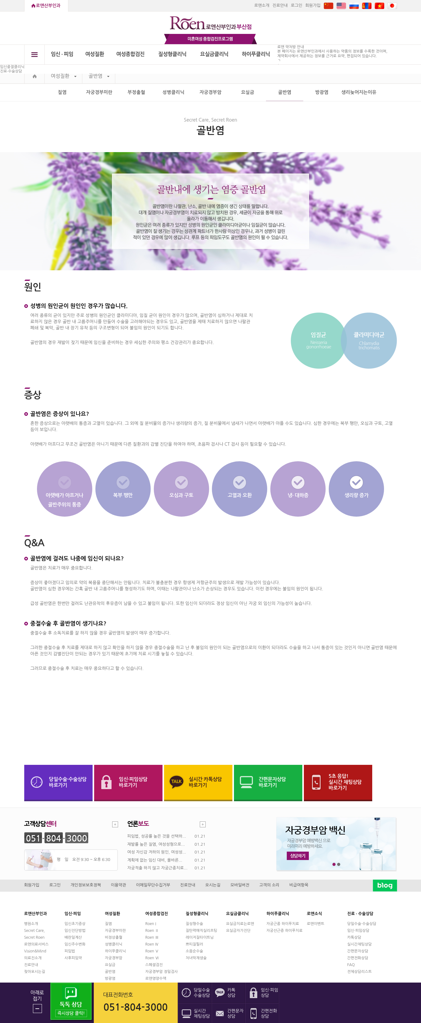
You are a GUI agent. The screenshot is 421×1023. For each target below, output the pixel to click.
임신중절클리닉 (12, 67)
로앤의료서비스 (36, 944)
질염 (62, 92)
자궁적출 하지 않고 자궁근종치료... (157, 868)
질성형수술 (194, 924)
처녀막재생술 (196, 958)
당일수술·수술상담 (362, 924)
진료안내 (280, 5)
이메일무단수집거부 (153, 885)
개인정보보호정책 (86, 885)
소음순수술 (194, 951)
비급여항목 (298, 885)
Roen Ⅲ (152, 937)
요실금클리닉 (214, 54)
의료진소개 (33, 958)
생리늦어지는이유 (359, 92)
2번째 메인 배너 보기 (339, 864)
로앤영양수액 (156, 978)
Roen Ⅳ (152, 944)
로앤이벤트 (315, 924)
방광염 (321, 92)
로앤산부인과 (48, 5)
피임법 (70, 951)
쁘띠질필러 (194, 944)
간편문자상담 (357, 951)
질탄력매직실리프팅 (201, 930)
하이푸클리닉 (256, 54)
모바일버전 (239, 885)
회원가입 (313, 5)
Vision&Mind (35, 951)
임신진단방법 (75, 930)
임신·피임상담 (358, 930)
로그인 (296, 5)
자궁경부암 (210, 92)
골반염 (99, 76)
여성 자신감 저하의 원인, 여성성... (156, 852)
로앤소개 (261, 5)
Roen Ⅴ (152, 951)
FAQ (351, 965)
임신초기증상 (75, 924)
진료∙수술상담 (11, 71)
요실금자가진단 (238, 930)
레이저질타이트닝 (200, 937)
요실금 (247, 92)
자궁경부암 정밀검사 (161, 972)
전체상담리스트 (359, 972)
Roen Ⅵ (152, 958)
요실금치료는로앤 (240, 924)
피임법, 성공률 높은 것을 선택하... (156, 836)
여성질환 (94, 54)
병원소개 (31, 924)
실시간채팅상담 (359, 944)
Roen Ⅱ (152, 930)
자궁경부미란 (99, 92)
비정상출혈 (113, 937)
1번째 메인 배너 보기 (334, 864)
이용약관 (118, 885)
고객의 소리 (269, 885)
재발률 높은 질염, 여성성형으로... (156, 844)
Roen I (150, 924)
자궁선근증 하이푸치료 (285, 930)
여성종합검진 (130, 54)
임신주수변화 (75, 944)
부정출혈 (136, 92)
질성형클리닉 (172, 54)
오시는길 (213, 885)
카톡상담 (354, 937)
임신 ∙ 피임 (62, 54)
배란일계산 (73, 937)
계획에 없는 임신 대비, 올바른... (154, 860)
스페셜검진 (154, 965)
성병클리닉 (173, 92)
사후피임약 (73, 958)
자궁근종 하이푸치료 (283, 924)
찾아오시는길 (34, 972)
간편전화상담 (357, 958)
